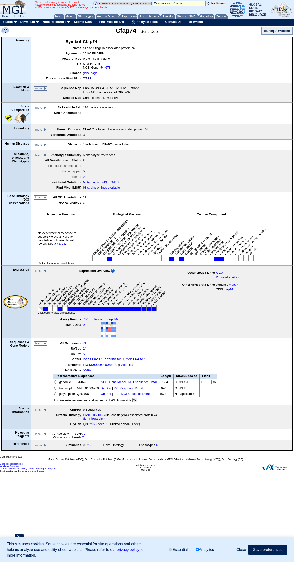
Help (13, 16)
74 (84, 343)
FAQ (21, 16)
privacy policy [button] (128, 550)
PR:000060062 (93, 415)
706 (85, 319)
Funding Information (9, 466)
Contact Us (173, 22)
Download (27, 22)
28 (88, 445)
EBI (116, 394)
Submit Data (83, 22)
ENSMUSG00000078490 (100, 365)
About (5, 16)
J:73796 (59, 243)
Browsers (196, 22)
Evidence (125, 365)
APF (105, 182)
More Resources (54, 22)
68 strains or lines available (101, 187)
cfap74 (233, 284)
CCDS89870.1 (135, 359)
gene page (90, 73)
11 (84, 197)
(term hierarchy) (94, 418)
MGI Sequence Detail (142, 382)
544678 (105, 67)
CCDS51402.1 (114, 359)
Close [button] (241, 550)
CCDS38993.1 (93, 359)
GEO (219, 272)
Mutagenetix (91, 182)
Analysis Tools (144, 22)
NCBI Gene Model (113, 382)
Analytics (205, 550)
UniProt (106, 394)
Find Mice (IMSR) (111, 22)
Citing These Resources (11, 464)
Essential (178, 550)
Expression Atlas (227, 277)
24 (84, 348)
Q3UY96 (89, 424)
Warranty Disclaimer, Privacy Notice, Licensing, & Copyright (28, 468)
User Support (38, 471)
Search (8, 22)
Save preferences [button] (267, 550)
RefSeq (106, 388)
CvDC (114, 182)
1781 (86, 107)
